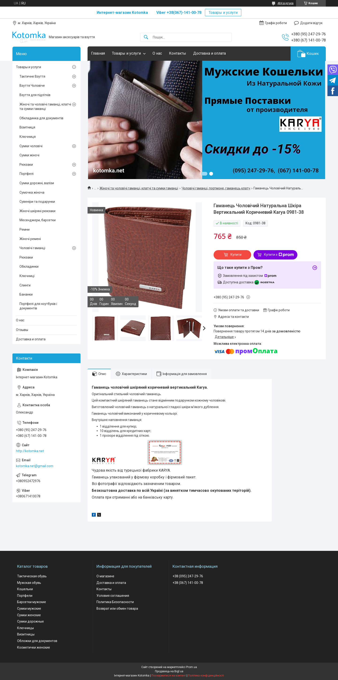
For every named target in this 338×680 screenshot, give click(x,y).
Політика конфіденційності (206, 675)
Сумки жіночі (29, 155)
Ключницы (25, 628)
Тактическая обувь (32, 576)
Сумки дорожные (30, 621)
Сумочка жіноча (31, 192)
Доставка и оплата (209, 53)
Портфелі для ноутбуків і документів (38, 306)
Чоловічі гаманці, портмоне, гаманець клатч (216, 188)
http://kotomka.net (30, 451)
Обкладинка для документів (41, 118)
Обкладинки (28, 266)
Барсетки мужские (31, 602)
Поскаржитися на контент (168, 675)
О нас (157, 53)
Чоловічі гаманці (32, 248)
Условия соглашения (112, 595)
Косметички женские (33, 647)
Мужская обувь (29, 583)
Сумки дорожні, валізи (36, 183)
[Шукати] (146, 37)
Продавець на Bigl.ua (169, 671)
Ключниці (27, 276)
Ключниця (27, 137)
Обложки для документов (37, 641)
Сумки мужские (29, 608)
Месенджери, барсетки (37, 220)
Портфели (24, 595)
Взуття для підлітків (34, 95)
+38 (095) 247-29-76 (188, 576)
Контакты (177, 53)
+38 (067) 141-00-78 (188, 583)
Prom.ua (191, 667)
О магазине (105, 576)
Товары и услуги (223, 12)
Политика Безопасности (115, 602)
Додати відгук (311, 23)
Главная (98, 53)
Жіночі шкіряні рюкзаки (37, 211)
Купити (236, 254)
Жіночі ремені (30, 239)
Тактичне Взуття (32, 76)
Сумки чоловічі (30, 146)
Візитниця (27, 127)
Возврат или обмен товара (117, 608)
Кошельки (25, 589)
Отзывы (22, 330)
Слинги (25, 285)
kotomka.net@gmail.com (34, 466)
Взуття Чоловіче (32, 85)
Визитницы (26, 634)
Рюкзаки (26, 164)
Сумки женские (29, 615)
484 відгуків (285, 3)
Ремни (24, 229)
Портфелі (26, 174)
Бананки (26, 294)
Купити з (279, 255)
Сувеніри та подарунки (37, 201)
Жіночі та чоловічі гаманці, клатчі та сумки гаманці (139, 188)
